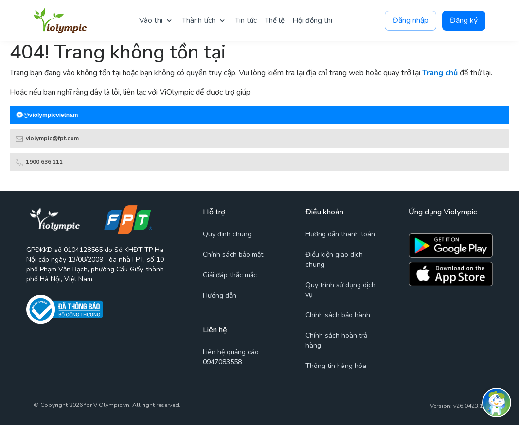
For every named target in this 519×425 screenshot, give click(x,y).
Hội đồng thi (312, 20)
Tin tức (246, 20)
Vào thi (150, 20)
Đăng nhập (410, 20)
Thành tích (198, 20)
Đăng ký (463, 21)
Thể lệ (275, 20)
